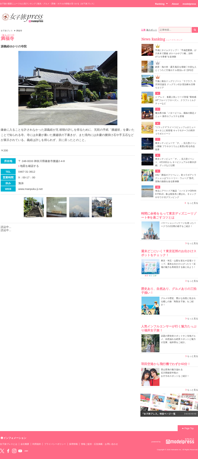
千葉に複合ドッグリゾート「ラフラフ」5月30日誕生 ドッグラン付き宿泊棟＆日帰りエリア (175, 84)
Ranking (161, 3)
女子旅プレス (7, 31)
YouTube (20, 451)
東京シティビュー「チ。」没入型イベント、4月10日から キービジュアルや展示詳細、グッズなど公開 (175, 162)
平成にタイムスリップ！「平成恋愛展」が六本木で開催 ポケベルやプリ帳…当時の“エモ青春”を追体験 (175, 53)
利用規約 (36, 444)
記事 (143, 30)
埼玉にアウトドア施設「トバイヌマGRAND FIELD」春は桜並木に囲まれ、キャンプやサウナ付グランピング (175, 194)
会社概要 (25, 444)
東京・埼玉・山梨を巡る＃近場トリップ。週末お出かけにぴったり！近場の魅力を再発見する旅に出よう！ (178, 263)
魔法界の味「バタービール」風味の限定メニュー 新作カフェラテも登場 (175, 115)
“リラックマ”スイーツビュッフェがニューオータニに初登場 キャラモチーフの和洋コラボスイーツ (175, 130)
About (175, 4)
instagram (14, 451)
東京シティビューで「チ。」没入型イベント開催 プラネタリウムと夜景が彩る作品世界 (175, 146)
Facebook (8, 451)
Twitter (2, 451)
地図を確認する (29, 165)
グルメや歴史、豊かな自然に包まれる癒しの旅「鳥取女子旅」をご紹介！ (178, 301)
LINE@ (26, 451)
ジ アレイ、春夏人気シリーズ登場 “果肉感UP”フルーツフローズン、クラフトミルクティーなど (175, 100)
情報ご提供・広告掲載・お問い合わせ (99, 444)
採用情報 (73, 444)
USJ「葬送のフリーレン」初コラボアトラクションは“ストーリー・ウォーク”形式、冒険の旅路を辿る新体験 (175, 178)
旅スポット (151, 30)
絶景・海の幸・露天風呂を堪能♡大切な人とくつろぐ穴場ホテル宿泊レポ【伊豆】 (175, 68)
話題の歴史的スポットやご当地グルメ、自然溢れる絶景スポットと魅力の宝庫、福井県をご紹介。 (178, 339)
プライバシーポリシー (55, 444)
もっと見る (192, 203)
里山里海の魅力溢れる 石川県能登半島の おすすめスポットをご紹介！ (175, 372)
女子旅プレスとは (8, 444)
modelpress (189, 4)
